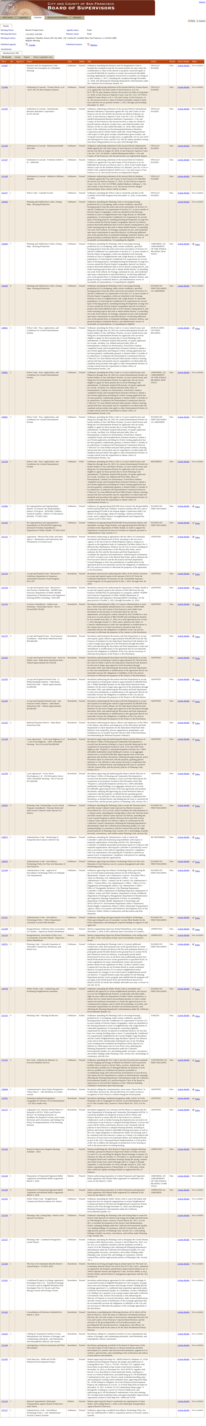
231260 (4, 1264)
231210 (4, 935)
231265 (4, 1359)
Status (82, 61)
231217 (4, 1410)
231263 (4, 1334)
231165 (4, 1060)
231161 (4, 917)
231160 (4, 522)
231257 (4, 1239)
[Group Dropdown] (17, 57)
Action (153, 61)
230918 (4, 861)
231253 (4, 722)
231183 (4, 679)
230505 (4, 805)
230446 (4, 202)
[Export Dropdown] (27, 57)
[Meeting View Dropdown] (43, 57)
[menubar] (27, 57)
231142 (4, 1015)
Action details (183, 65)
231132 (4, 536)
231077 (4, 193)
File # (3, 61)
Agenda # (20, 61)
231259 (4, 461)
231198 (4, 739)
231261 (4, 1280)
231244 (4, 1176)
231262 (4, 1312)
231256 (4, 1215)
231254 (4, 1401)
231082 (4, 506)
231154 (4, 604)
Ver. (12, 61)
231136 (4, 587)
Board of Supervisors (34, 30)
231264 (4, 1345)
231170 (4, 636)
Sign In (202, 2)
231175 (4, 1109)
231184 (4, 701)
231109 (4, 870)
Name (29, 61)
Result (172, 61)
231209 (4, 929)
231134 (4, 573)
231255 (4, 1199)
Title (89, 61)
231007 (4, 65)
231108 (4, 176)
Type (70, 61)
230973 (4, 837)
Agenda (32, 45)
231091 (4, 1098)
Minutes (93, 45)
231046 (4, 87)
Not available (197, 65)
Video (197, 244)
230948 (4, 1089)
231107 (4, 160)
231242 (4, 1149)
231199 (4, 773)
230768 (4, 988)
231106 (4, 146)
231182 (4, 657)
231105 (4, 109)
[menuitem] (6, 57)
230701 (4, 944)
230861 (4, 328)
